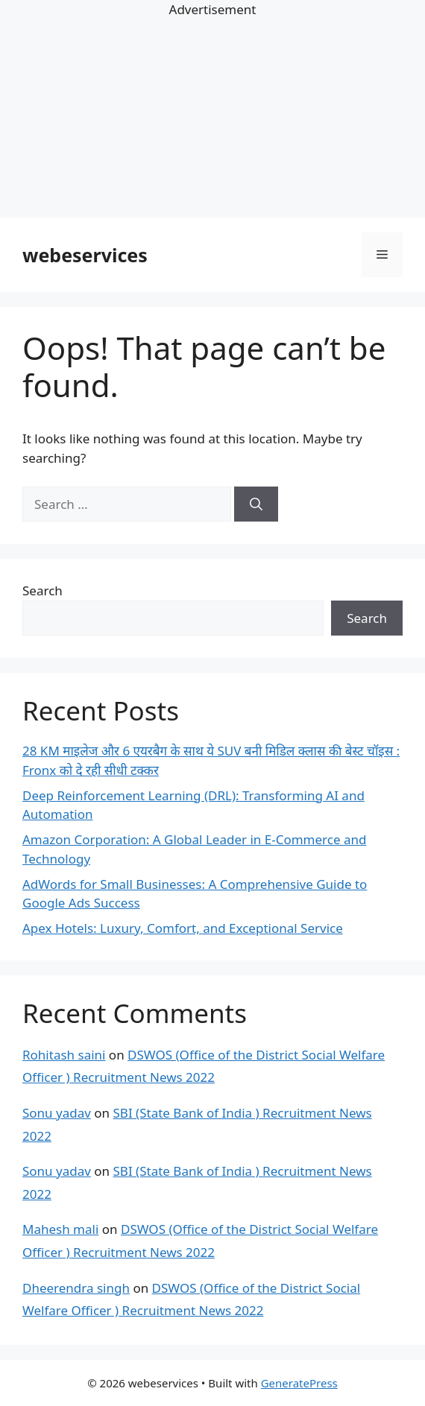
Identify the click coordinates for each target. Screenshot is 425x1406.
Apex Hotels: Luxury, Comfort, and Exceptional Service (182, 928)
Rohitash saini (63, 1054)
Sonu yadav (56, 1112)
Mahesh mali (60, 1229)
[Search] (256, 504)
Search (42, 590)
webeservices (85, 254)
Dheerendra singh (76, 1287)
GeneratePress (299, 1382)
